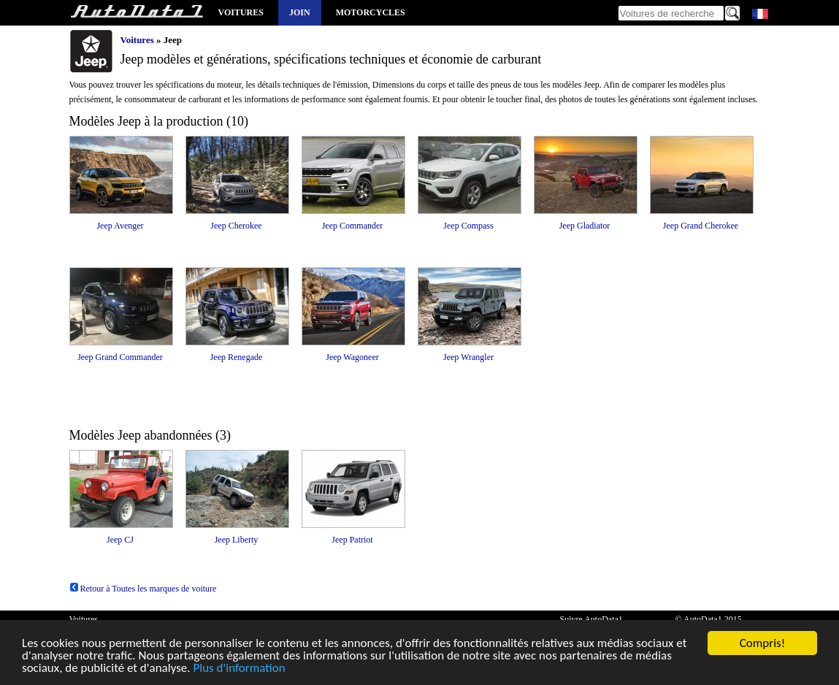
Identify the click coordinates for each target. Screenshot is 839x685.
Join (299, 12)
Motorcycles (370, 12)
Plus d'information (239, 668)
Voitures (241, 12)
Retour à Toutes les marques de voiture (143, 588)
